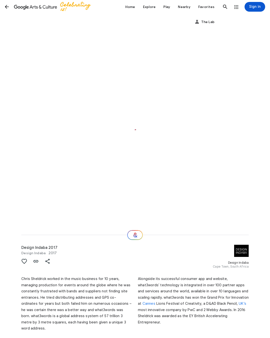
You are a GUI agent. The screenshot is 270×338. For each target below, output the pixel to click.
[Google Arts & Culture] (56, 7)
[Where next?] (135, 235)
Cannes (149, 303)
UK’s (242, 303)
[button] (7, 7)
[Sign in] (255, 7)
